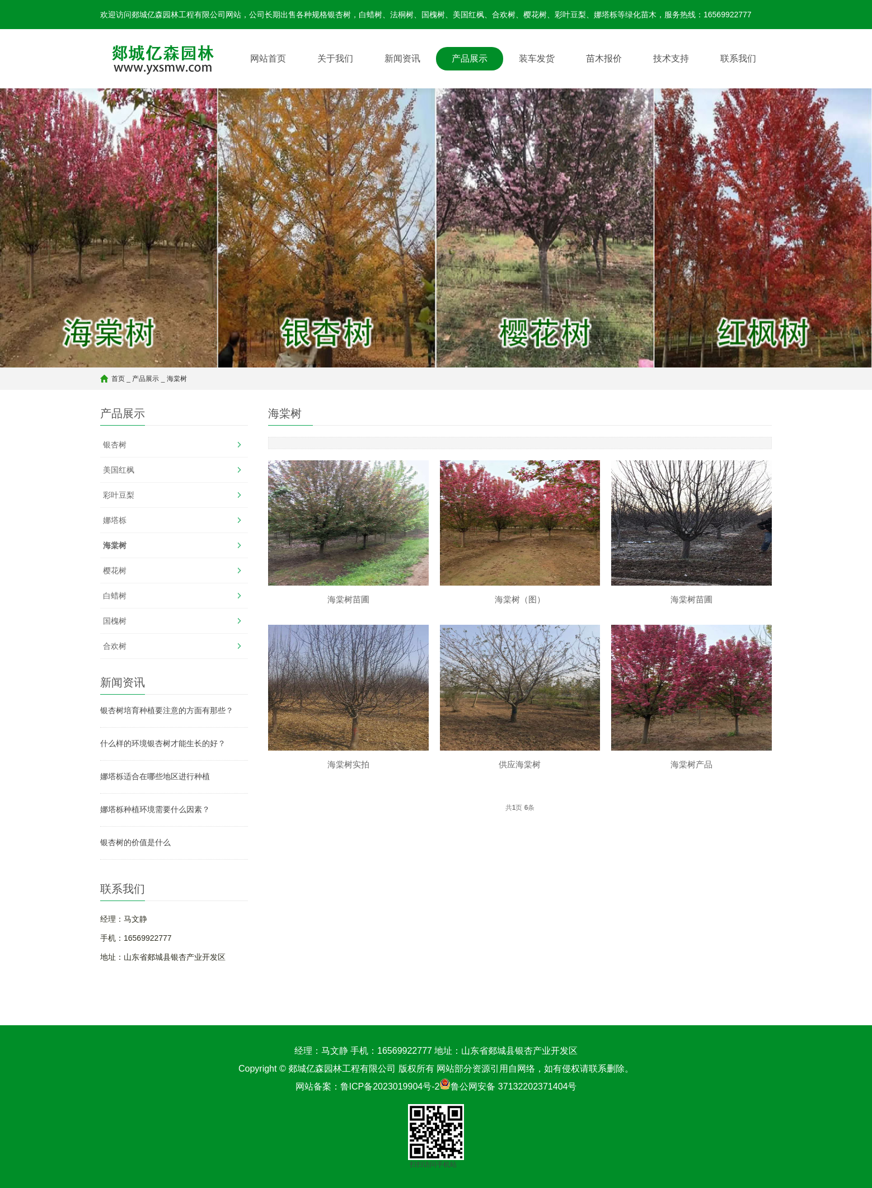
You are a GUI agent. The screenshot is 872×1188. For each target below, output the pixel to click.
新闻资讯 (402, 58)
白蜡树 (114, 595)
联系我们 (738, 58)
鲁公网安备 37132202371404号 (513, 1086)
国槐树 (114, 620)
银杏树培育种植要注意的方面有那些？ (166, 710)
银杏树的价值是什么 (135, 842)
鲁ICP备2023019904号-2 (390, 1086)
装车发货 (537, 58)
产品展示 (469, 58)
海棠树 (177, 379)
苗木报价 (604, 58)
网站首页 (268, 58)
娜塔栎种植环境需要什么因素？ (155, 809)
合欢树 (114, 646)
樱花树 (114, 570)
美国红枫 (118, 469)
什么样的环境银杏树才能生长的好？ (163, 743)
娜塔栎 (114, 520)
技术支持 (671, 58)
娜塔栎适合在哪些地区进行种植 (155, 776)
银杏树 (114, 444)
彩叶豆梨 (118, 495)
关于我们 (335, 58)
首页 (118, 379)
